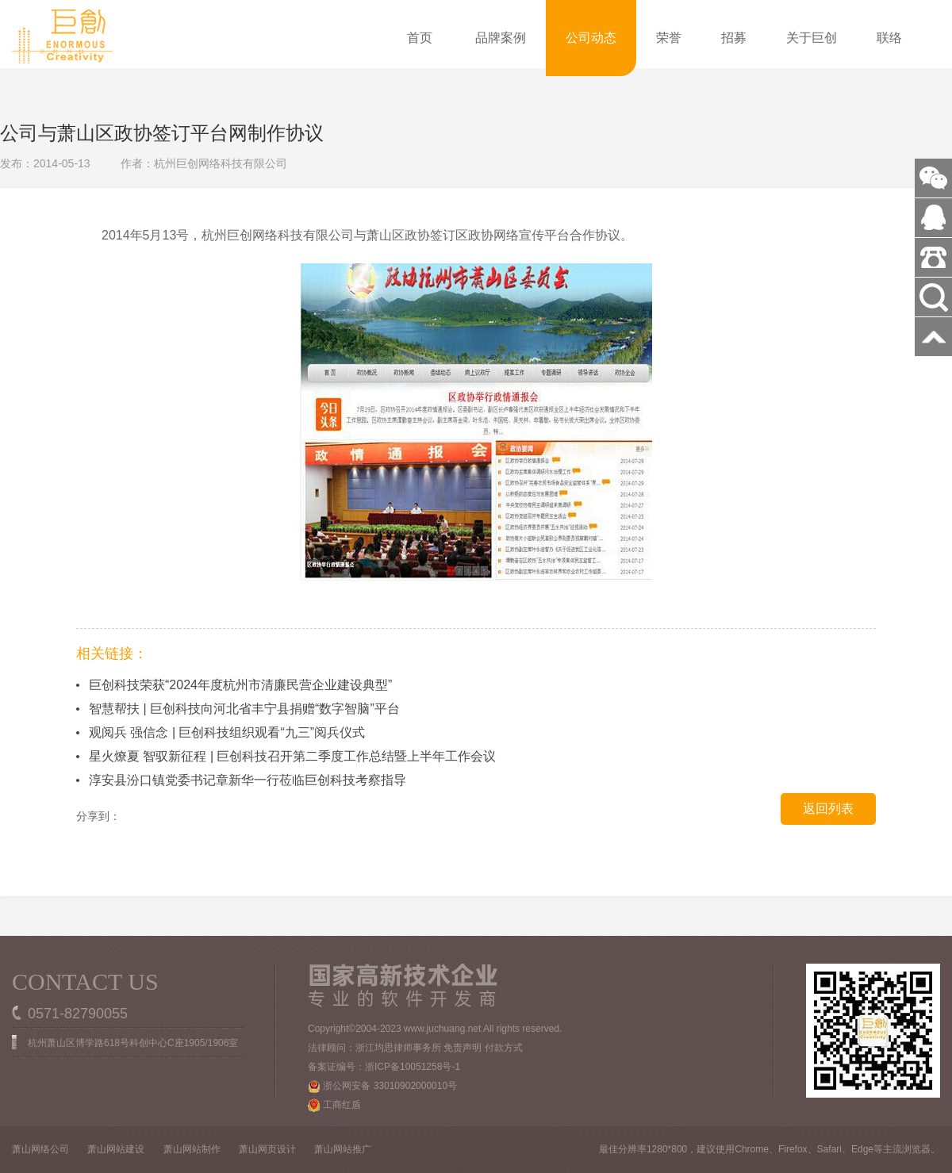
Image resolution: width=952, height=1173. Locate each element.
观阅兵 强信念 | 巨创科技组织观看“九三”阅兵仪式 (227, 732)
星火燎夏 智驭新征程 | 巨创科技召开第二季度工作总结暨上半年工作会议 (293, 756)
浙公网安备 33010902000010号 (382, 1086)
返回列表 (828, 808)
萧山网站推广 (342, 1149)
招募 (734, 37)
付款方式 (504, 1047)
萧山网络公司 (40, 1149)
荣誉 (668, 37)
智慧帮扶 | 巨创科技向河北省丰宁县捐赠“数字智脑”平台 (244, 708)
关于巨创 (811, 37)
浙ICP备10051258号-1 (412, 1066)
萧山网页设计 (267, 1149)
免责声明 (462, 1047)
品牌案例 (500, 37)
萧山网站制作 (192, 1149)
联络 (889, 37)
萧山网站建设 (115, 1149)
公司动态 (591, 37)
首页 (419, 37)
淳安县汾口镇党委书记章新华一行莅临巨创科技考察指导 (247, 780)
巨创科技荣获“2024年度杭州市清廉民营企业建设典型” (240, 685)
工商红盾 (334, 1105)
